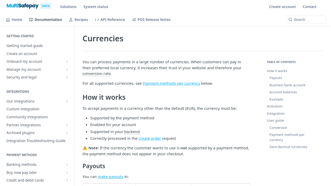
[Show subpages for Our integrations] (67, 101)
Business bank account (287, 85)
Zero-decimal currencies (288, 146)
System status (96, 6)
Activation (274, 106)
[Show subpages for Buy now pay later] (67, 173)
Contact (310, 6)
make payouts (110, 176)
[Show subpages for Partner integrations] (67, 125)
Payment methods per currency (171, 83)
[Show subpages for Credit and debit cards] (67, 180)
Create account (282, 6)
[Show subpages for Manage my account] (67, 69)
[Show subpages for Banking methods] (67, 164)
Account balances (283, 92)
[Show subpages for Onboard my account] (67, 61)
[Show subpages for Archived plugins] (67, 133)
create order (150, 138)
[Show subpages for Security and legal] (67, 77)
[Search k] (306, 20)
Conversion (278, 127)
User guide (275, 120)
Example (276, 99)
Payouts (275, 77)
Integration (276, 113)
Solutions (68, 6)
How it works (277, 70)
